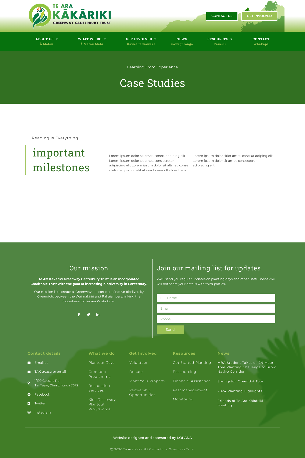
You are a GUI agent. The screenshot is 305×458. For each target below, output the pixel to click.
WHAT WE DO (92, 39)
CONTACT (261, 39)
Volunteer (138, 363)
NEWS (181, 39)
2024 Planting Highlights (240, 391)
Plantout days (102, 363)
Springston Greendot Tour (240, 381)
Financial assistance (192, 381)
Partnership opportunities (142, 392)
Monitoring (183, 399)
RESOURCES (220, 39)
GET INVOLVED (141, 39)
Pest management (190, 390)
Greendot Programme (100, 374)
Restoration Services (99, 388)
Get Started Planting (192, 363)
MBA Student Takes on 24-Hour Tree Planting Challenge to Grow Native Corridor (247, 367)
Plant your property (147, 381)
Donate (136, 372)
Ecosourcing (184, 372)
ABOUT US (47, 39)
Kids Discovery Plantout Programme (102, 404)
